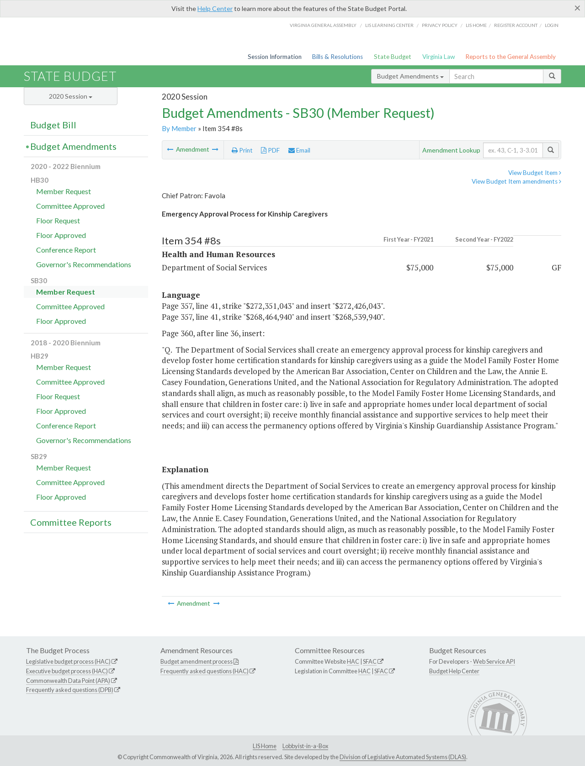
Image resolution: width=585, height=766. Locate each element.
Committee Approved (70, 205)
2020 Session (70, 96)
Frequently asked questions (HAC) (204, 671)
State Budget (392, 56)
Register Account (515, 25)
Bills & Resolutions (337, 56)
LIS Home (265, 746)
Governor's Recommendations (83, 264)
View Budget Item (534, 172)
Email (299, 150)
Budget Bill (53, 124)
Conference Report (66, 249)
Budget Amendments (410, 76)
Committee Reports (71, 522)
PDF (270, 150)
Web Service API (494, 661)
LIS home (476, 25)
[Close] (577, 8)
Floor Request (58, 220)
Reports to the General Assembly (510, 56)
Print (242, 150)
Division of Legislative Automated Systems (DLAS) (403, 757)
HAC (353, 661)
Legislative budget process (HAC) (68, 661)
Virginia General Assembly (323, 25)
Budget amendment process (196, 661)
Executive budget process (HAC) (67, 671)
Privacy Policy (439, 25)
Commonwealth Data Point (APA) (68, 680)
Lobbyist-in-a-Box (305, 746)
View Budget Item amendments (516, 181)
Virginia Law (438, 56)
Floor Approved (61, 235)
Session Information (275, 56)
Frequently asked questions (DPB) (69, 689)
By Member (179, 128)
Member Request (63, 191)
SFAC (370, 661)
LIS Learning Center (389, 25)
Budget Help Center (454, 671)
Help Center (215, 8)
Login (551, 25)
